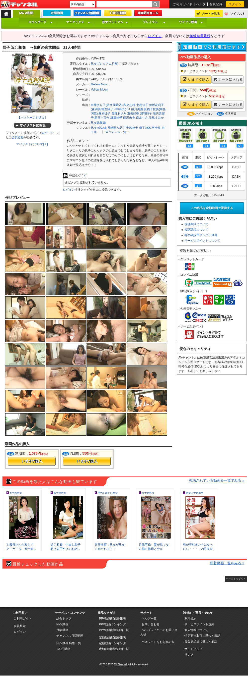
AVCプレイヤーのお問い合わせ (158, 632)
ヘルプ (201, 4)
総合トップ (63, 618)
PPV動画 (62, 624)
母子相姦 (145, 128)
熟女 (94, 128)
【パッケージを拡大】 (32, 117)
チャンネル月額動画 (69, 635)
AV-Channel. (120, 664)
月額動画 (62, 630)
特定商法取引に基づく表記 (202, 635)
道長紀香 (133, 113)
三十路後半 (130, 128)
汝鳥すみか (156, 117)
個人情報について (196, 630)
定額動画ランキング (112, 643)
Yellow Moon (99, 89)
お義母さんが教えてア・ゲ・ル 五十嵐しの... (21, 549)
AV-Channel (19, 4)
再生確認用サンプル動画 (200, 235)
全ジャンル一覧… (117, 132)
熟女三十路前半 (194, 492)
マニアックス (78, 22)
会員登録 (216, 4)
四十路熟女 (60, 492)
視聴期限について (196, 224)
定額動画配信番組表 (112, 637)
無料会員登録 (199, 36)
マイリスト (237, 13)
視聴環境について (196, 229)
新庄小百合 (101, 117)
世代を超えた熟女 (108, 492)
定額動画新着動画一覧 (114, 649)
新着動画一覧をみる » (227, 563)
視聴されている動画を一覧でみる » (216, 480)
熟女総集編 (98, 122)
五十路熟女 (15, 492)
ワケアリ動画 (191, 22)
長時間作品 (114, 128)
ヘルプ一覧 (149, 618)
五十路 (156, 128)
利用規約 (190, 618)
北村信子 (142, 105)
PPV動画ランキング (112, 624)
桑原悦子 (104, 113)
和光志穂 (129, 105)
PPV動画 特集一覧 (68, 643)
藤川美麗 (137, 109)
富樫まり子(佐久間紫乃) (107, 105)
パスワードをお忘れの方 (158, 642)
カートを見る (211, 13)
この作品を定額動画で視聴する (212, 208)
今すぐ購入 (32, 461)
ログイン (235, 4)
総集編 (101, 128)
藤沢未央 (129, 117)
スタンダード (40, 22)
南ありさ (142, 117)
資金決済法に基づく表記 (200, 641)
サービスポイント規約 (199, 624)
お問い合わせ (151, 624)
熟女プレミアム (115, 22)
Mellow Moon (99, 84)
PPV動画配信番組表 (112, 618)
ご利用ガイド (183, 4)
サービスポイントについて (202, 240)
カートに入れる (228, 79)
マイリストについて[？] (32, 144)
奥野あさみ (118, 113)
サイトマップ (193, 649)
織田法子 (116, 117)
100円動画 (63, 649)
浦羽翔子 (146, 113)
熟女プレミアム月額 (104, 63)
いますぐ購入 (196, 79)
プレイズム (154, 22)
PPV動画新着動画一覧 (114, 630)
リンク (188, 654)
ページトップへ (234, 578)
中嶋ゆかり (122, 109)
